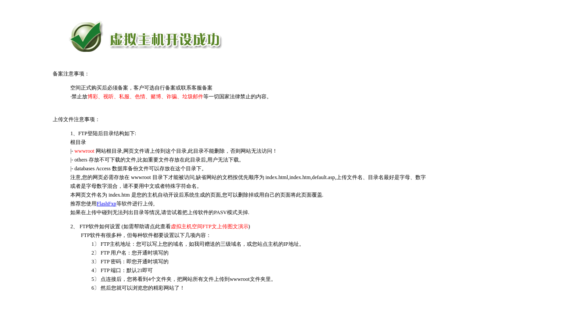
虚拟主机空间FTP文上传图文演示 (210, 226)
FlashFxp (106, 204)
